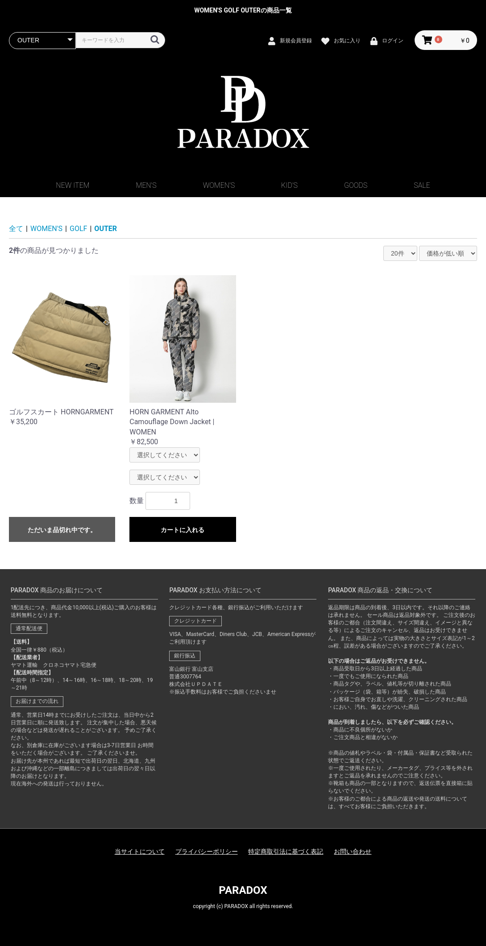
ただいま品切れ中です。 (62, 529)
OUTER (105, 228)
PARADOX (243, 890)
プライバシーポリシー (206, 851)
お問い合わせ (352, 851)
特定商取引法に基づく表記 (285, 851)
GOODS (355, 185)
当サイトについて (140, 851)
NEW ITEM (72, 185)
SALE (422, 185)
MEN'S (146, 185)
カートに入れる (182, 529)
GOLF (78, 228)
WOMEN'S (219, 185)
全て (16, 228)
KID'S (289, 185)
